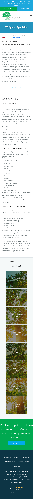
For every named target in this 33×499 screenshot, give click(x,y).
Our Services (18, 35)
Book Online (16, 443)
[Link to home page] (14, 16)
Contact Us (16, 466)
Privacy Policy (25, 457)
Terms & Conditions (10, 461)
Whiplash (26, 35)
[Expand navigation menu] (31, 16)
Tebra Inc (16, 457)
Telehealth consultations (19, 1)
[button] (16, 87)
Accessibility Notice (23, 461)
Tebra (24, 493)
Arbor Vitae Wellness (7, 35)
